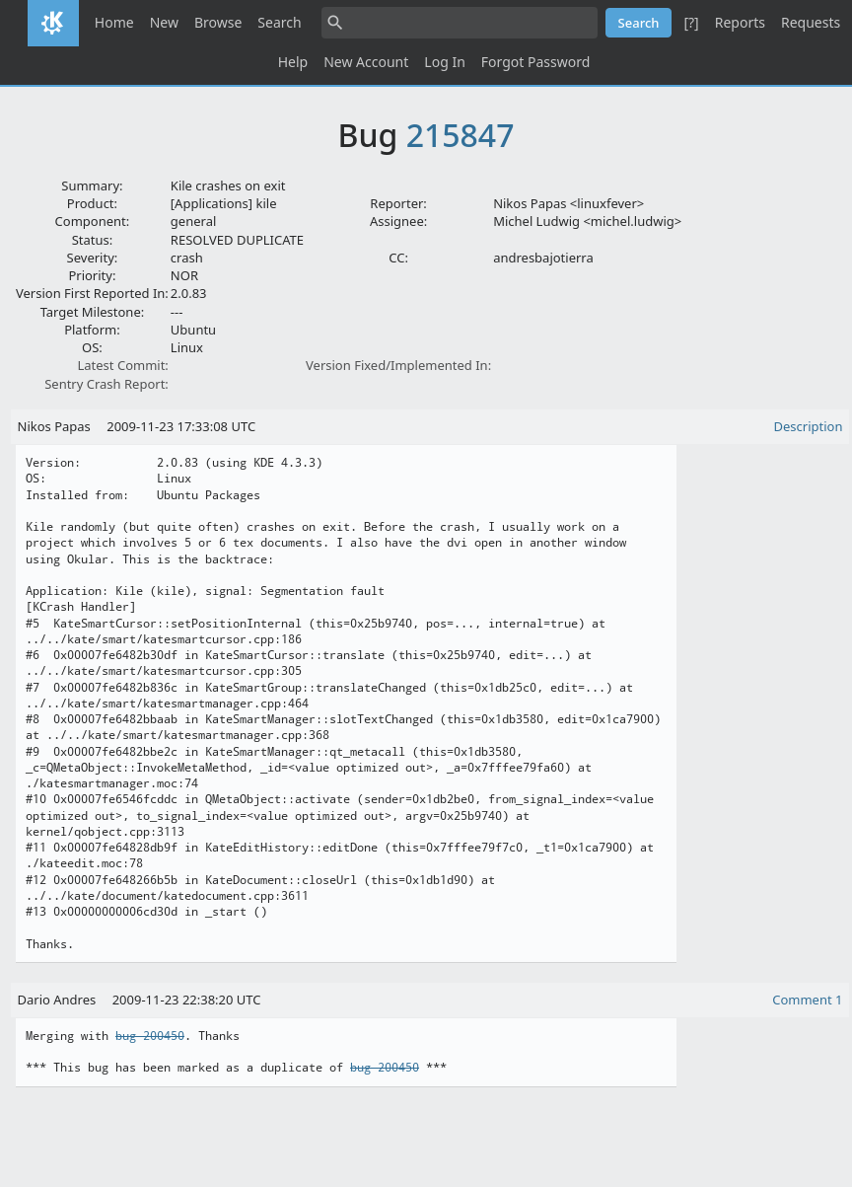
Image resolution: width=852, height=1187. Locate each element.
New (164, 22)
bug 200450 (149, 1036)
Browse (218, 22)
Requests (810, 22)
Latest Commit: (122, 365)
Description (808, 426)
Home (114, 22)
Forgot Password (535, 61)
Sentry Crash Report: (106, 384)
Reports (740, 22)
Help (293, 61)
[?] (690, 22)
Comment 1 (807, 999)
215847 (460, 134)
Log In (444, 61)
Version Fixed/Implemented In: (398, 365)
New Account (365, 61)
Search (279, 22)
